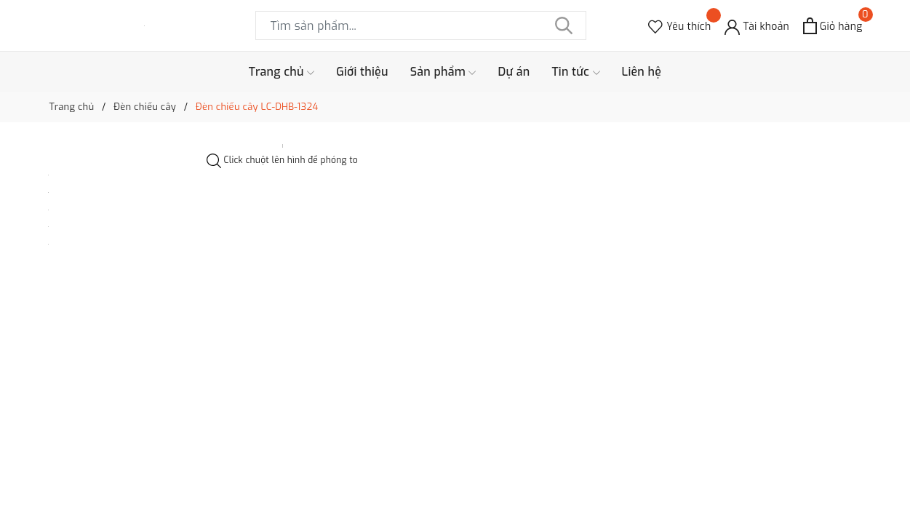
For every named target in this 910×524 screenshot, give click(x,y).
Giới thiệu (362, 71)
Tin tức (575, 72)
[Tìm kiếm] (564, 25)
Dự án (514, 71)
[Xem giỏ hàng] (832, 25)
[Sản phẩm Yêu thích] (679, 25)
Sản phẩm (443, 72)
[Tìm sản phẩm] (420, 25)
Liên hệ (642, 71)
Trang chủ (281, 72)
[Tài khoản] (757, 25)
